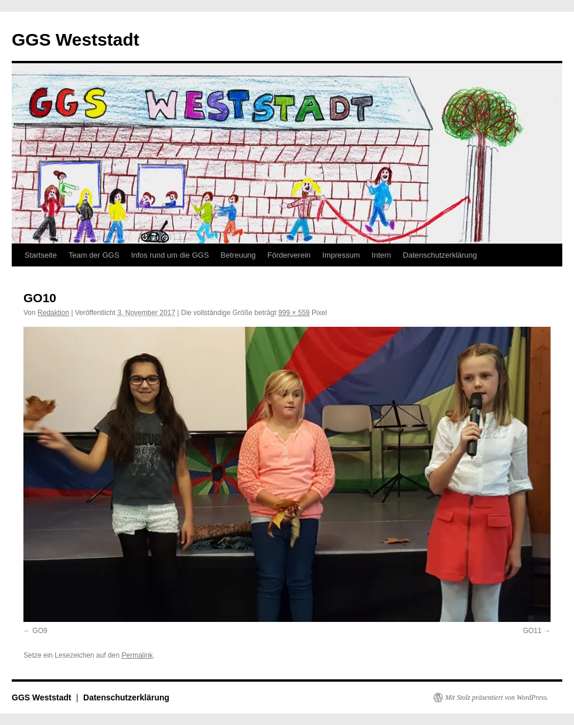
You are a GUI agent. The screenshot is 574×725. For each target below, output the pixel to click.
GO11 (532, 631)
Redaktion (53, 313)
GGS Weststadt (75, 39)
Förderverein (289, 255)
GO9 (39, 631)
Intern (381, 255)
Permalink (136, 655)
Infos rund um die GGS (170, 255)
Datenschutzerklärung (440, 255)
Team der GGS (94, 255)
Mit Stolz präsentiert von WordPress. (496, 697)
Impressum (341, 255)
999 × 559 (294, 313)
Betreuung (238, 255)
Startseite (41, 255)
